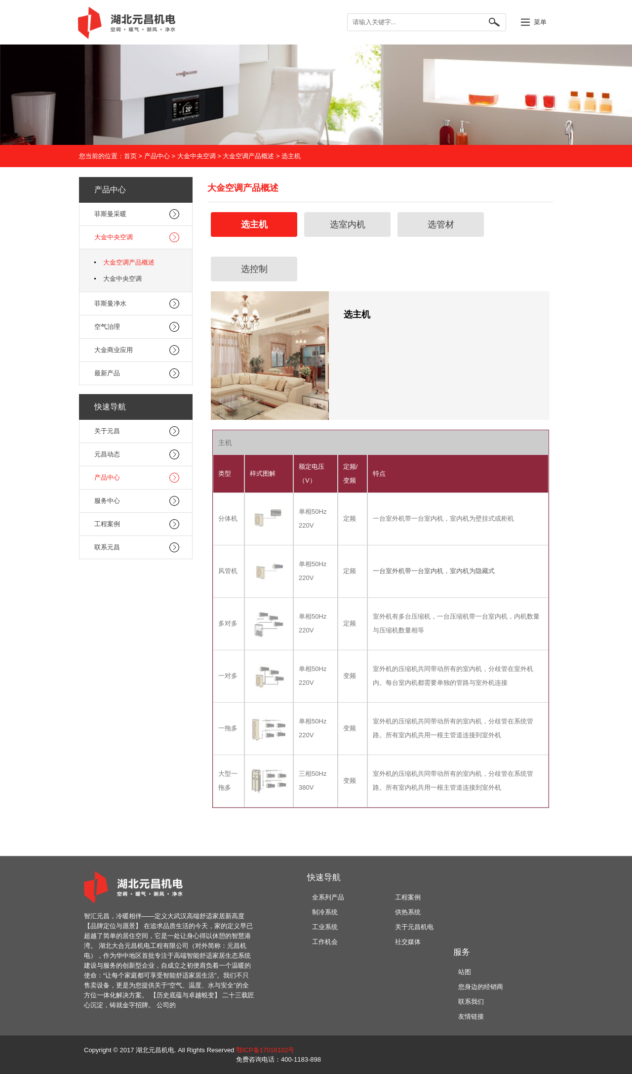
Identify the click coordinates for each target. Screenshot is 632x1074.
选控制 (254, 269)
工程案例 (107, 524)
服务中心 (107, 500)
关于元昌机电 (414, 927)
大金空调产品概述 (248, 156)
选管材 (441, 224)
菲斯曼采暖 (110, 214)
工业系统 (325, 927)
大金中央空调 (196, 156)
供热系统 (408, 912)
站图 (464, 972)
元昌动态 (107, 454)
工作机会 (325, 941)
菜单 (540, 22)
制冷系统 (325, 912)
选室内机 (347, 224)
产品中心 (157, 156)
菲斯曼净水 (110, 303)
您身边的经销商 (480, 986)
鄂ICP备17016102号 (265, 1050)
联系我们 (471, 1001)
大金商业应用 (113, 350)
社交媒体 (408, 941)
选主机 (291, 156)
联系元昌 (107, 547)
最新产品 (107, 373)
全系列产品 (328, 897)
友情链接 (471, 1016)
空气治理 (107, 326)
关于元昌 (107, 431)
